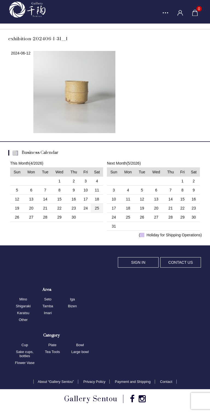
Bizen (72, 306)
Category (51, 335)
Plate (52, 345)
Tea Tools (52, 352)
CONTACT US (180, 262)
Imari (48, 313)
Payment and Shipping (133, 382)
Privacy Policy (94, 382)
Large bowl (80, 352)
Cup (25, 345)
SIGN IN (138, 262)
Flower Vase (24, 363)
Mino (23, 299)
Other (23, 320)
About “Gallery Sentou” (56, 382)
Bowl (80, 345)
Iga (72, 299)
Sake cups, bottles (24, 354)
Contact (166, 382)
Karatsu (23, 313)
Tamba (47, 306)
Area (46, 290)
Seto (47, 299)
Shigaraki (23, 306)
